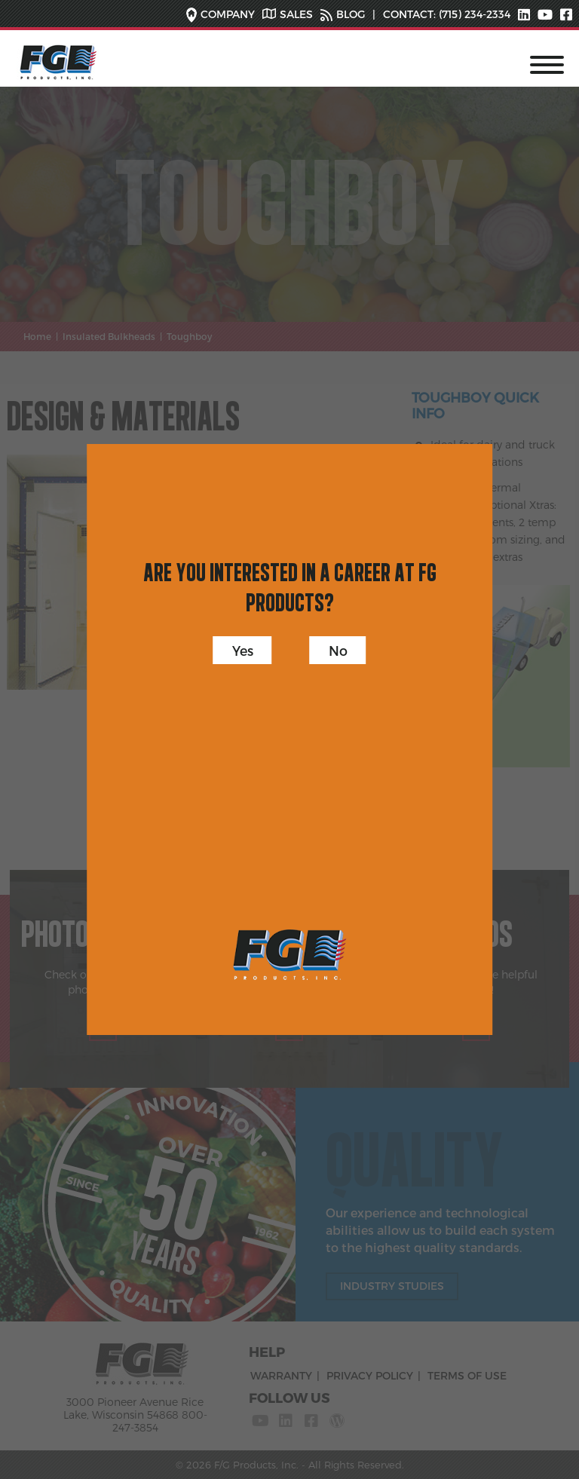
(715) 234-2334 (473, 14)
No (338, 650)
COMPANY (228, 14)
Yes (242, 650)
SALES (296, 14)
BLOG (350, 14)
